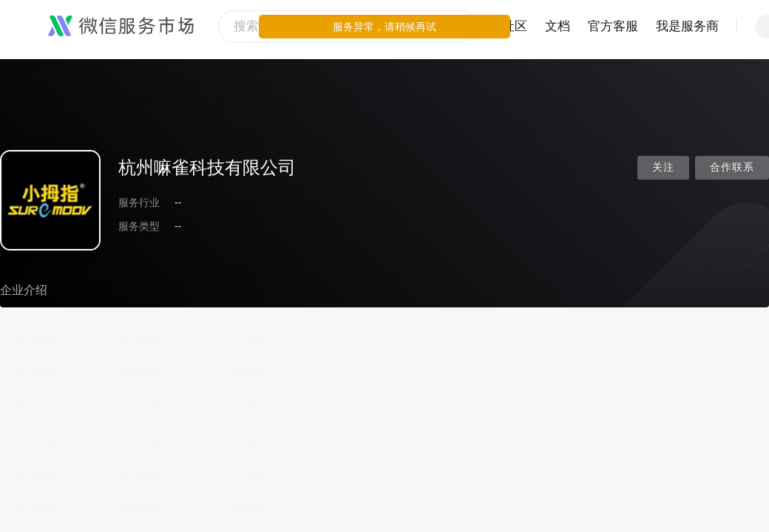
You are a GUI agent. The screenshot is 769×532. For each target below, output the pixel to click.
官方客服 (613, 26)
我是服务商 (687, 26)
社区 (514, 26)
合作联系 (732, 167)
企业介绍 (23, 290)
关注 (663, 167)
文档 (557, 26)
